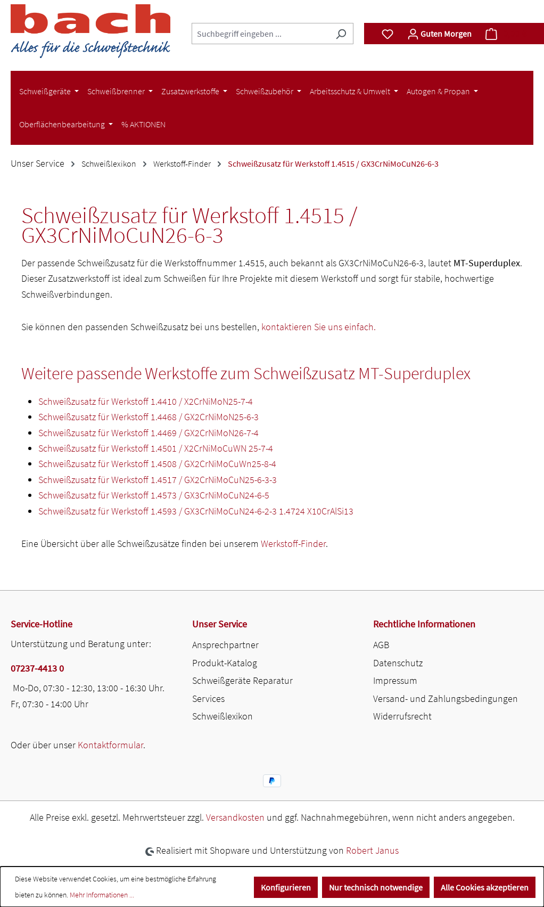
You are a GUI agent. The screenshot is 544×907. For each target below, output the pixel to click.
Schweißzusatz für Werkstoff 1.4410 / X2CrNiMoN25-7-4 (145, 401)
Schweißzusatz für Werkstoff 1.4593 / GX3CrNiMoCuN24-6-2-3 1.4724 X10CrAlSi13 (195, 511)
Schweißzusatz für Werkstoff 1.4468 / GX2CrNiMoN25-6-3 (148, 417)
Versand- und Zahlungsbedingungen (445, 698)
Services (208, 698)
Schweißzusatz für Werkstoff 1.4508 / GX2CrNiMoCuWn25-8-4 (157, 463)
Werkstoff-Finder (293, 543)
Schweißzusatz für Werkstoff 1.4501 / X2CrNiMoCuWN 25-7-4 (155, 448)
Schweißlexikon (222, 716)
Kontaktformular (110, 745)
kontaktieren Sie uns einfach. (318, 327)
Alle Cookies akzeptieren (485, 887)
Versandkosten (235, 817)
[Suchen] (340, 33)
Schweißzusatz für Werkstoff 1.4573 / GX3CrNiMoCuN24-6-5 (153, 495)
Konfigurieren (286, 887)
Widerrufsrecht (402, 716)
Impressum (395, 680)
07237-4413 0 (37, 668)
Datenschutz (398, 663)
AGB (381, 645)
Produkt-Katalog (224, 663)
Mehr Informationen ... (102, 895)
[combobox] (260, 33)
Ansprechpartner (225, 645)
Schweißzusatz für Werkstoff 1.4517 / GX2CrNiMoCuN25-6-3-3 (157, 479)
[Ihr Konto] (439, 33)
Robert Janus (372, 850)
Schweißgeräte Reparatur (242, 680)
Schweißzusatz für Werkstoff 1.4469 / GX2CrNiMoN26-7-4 (148, 433)
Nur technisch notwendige (376, 887)
